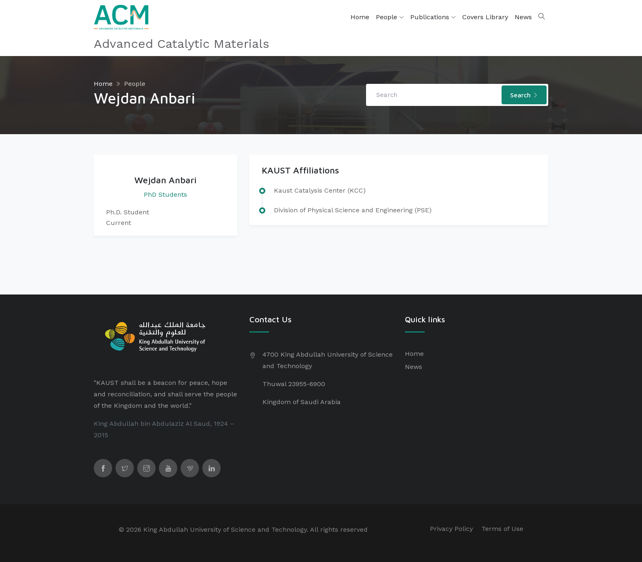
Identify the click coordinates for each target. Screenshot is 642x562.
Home (359, 17)
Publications (433, 17)
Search (524, 95)
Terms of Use (502, 529)
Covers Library (485, 17)
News (523, 17)
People (390, 17)
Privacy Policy (451, 529)
